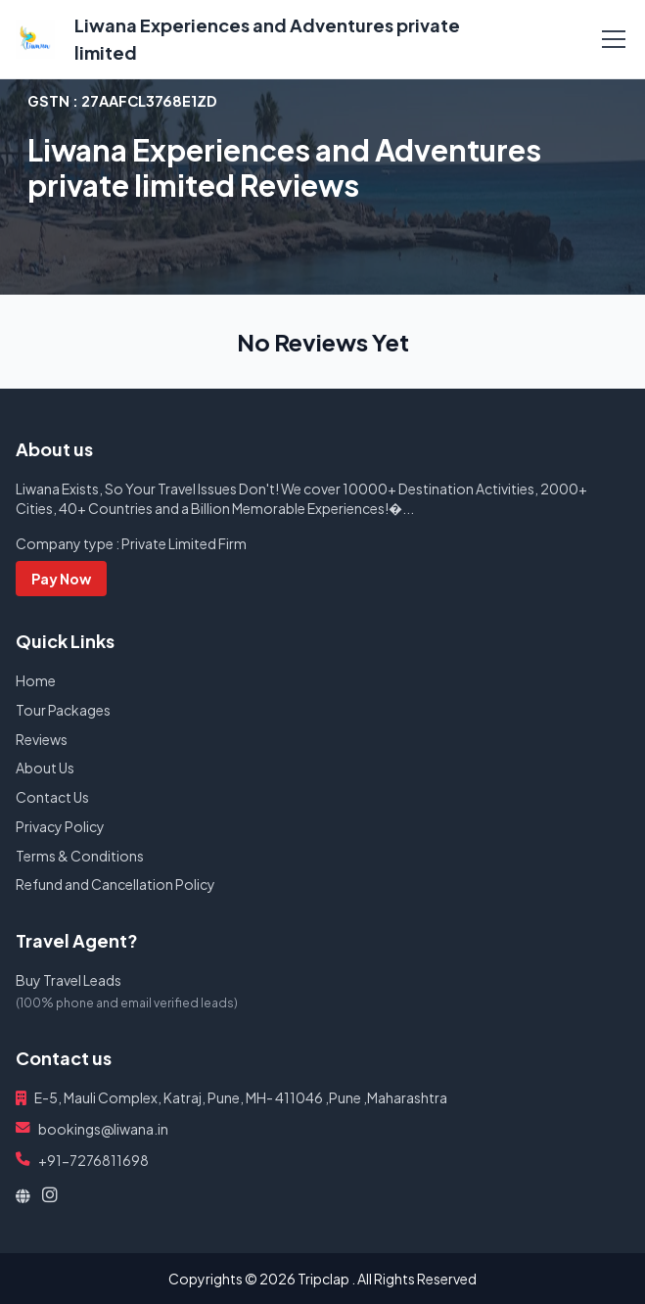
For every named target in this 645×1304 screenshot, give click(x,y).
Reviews (42, 739)
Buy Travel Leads (68, 980)
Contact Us (52, 797)
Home (36, 680)
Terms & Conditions (80, 855)
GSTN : (122, 101)
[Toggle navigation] (613, 39)
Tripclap (323, 1278)
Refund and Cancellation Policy (115, 884)
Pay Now (61, 578)
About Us (45, 767)
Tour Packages (63, 710)
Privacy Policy (60, 826)
